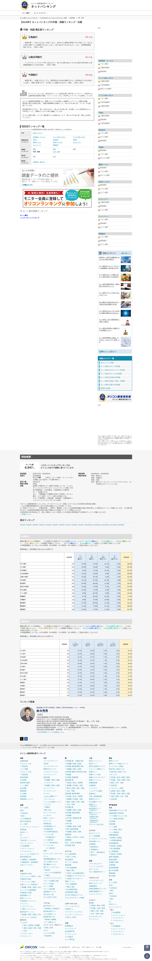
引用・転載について (88, 947)
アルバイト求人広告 (96, 824)
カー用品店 (69, 937)
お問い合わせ (76, 947)
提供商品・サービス (39, 137)
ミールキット (48, 783)
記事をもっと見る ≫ (107, 352)
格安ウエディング (95, 883)
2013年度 (96, 525)
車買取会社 (47, 823)
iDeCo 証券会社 (25, 821)
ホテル (45, 930)
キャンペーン (37, 145)
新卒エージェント (95, 813)
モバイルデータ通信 (116, 766)
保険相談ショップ (26, 799)
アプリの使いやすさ (79, 137)
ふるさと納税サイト (50, 796)
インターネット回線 (116, 788)
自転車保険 (24, 777)
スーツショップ (70, 934)
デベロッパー (26, 936)
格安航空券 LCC (49, 917)
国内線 (47, 919)
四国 (112, 783)
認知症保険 (113, 859)
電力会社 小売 (48, 894)
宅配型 (47, 807)
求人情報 (98, 947)
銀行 (23, 816)
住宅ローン (24, 832)
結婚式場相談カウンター (98, 889)
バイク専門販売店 (51, 843)
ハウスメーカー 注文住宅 (28, 917)
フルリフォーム (27, 906)
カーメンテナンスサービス (53, 853)
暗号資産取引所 (25, 857)
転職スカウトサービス (97, 777)
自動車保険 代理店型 (116, 813)
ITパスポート (77, 878)
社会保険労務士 (78, 873)
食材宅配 (46, 777)
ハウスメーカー (27, 933)
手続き (35, 140)
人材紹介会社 (94, 817)
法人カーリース (94, 833)
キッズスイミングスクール (74, 914)
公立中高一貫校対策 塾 (73, 818)
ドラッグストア (70, 929)
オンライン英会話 (71, 862)
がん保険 (23, 793)
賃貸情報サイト (25, 895)
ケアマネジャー (80, 876)
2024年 (22, 525)
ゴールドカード (27, 851)
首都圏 (24, 887)
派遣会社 (92, 793)
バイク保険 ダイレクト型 (118, 816)
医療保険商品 (113, 835)
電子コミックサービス (51, 867)
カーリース (47, 821)
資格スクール (70, 881)
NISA (22, 810)
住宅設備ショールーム (28, 901)
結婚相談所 (93, 886)
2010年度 (120, 525)
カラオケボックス (95, 916)
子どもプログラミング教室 (74, 898)
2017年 (68, 525)
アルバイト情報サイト (97, 769)
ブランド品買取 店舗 (50, 881)
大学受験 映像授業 (71, 777)
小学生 (81, 837)
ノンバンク (32, 840)
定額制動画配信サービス (52, 859)
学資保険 (23, 796)
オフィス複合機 (49, 889)
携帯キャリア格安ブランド (118, 764)
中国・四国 (37, 928)
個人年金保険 (113, 870)
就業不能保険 (113, 857)
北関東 (30, 925)
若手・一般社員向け (98, 852)
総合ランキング (38, 133)
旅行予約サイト (49, 906)
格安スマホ (122, 772)
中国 (128, 780)
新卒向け (94, 855)
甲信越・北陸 (78, 785)
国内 (46, 928)
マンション (26, 876)
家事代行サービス (49, 769)
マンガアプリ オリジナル (52, 878)
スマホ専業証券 (25, 819)
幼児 (68, 857)
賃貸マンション (25, 898)
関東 (34, 149)
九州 (39, 887)
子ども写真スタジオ (50, 862)
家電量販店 (69, 926)
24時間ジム (69, 909)
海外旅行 (56, 908)
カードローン (25, 838)
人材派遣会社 (94, 821)
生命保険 (23, 788)
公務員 (69, 878)
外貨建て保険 (113, 862)
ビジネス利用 (50, 933)
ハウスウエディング (96, 880)
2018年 (61, 525)
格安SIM (113, 772)
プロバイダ (113, 774)
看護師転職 (93, 783)
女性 (54, 156)
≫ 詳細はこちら (26, 514)
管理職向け (95, 849)
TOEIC (69, 873)
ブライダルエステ (95, 864)
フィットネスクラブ (72, 906)
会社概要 (42, 947)
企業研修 (92, 844)
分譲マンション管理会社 (29, 884)
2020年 (48, 525)
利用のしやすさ (58, 142)
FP (68, 868)
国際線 (53, 919)
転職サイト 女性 (95, 774)
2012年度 (104, 525)
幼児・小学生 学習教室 (73, 843)
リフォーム (24, 904)
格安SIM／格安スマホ (117, 769)
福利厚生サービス (49, 892)
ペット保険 (24, 785)
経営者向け (95, 847)
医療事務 (73, 868)
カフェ (45, 856)
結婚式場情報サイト (96, 891)
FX (21, 835)
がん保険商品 (113, 851)
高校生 (69, 837)
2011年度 (112, 525)
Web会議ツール (94, 841)
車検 (45, 851)
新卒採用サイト (94, 809)
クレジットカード (26, 843)
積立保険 (112, 876)
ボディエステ (94, 869)
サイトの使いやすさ (59, 137)
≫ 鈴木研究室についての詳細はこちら (50, 732)
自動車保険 (24, 761)
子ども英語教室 (70, 854)
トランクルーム (49, 799)
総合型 (47, 870)
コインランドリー (49, 774)
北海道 (69, 783)
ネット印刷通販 (94, 836)
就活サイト (93, 764)
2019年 (55, 525)
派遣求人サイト (94, 799)
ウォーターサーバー (50, 761)
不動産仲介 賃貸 (26, 893)
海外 (51, 928)
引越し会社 (47, 810)
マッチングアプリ (95, 894)
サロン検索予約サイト (97, 872)
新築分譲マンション (27, 912)
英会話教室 (69, 859)
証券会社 (25, 813)
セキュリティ (77, 142)
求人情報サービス (95, 802)
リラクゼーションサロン (74, 912)
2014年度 (88, 525)
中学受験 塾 (69, 807)
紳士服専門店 (70, 931)
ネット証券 (24, 808)
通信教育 (68, 834)
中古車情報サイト (49, 826)
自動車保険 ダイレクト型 (118, 810)
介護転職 (92, 785)
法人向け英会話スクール (74, 895)
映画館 (91, 903)
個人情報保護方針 (64, 947)
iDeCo (111, 893)
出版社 (47, 875)
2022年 (35, 525)
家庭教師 (68, 840)
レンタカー (47, 815)
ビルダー (25, 922)
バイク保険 (24, 769)
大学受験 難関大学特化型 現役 (76, 772)
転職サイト (93, 772)
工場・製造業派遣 (95, 796)
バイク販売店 (48, 840)
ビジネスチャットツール (98, 839)
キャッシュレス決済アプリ (29, 854)
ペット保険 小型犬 (115, 829)
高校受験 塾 (69, 780)
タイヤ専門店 (70, 939)
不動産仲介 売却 (26, 874)
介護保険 (112, 865)
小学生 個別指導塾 (71, 829)
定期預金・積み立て (39, 162)
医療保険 (23, 791)
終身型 (112, 838)
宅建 (68, 870)
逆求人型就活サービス (97, 766)
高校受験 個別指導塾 (72, 793)
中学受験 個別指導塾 (72, 813)
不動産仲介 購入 (26, 879)
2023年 (29, 525)
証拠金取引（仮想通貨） (30, 862)
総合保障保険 (113, 868)
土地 (39, 876)
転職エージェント (95, 780)
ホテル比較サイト (49, 914)
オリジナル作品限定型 (53, 872)
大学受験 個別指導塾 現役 (74, 766)
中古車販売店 (48, 829)
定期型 (119, 838)
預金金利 (55, 140)
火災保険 (23, 780)
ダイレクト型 (26, 764)
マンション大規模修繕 (28, 890)
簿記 (73, 870)
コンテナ (48, 804)
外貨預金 (23, 829)
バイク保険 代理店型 (116, 819)
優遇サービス (37, 142)
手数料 (75, 140)
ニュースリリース (51, 947)
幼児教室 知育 (70, 845)
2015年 (81, 525)
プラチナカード (118, 920)
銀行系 (24, 840)
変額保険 (112, 873)
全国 (101, 914)
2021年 (42, 525)
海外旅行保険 (25, 783)
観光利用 (48, 936)
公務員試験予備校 (71, 892)
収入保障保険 (115, 848)
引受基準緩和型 (116, 840)
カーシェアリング (49, 813)
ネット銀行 (24, 215)
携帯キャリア (113, 761)
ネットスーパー (49, 788)
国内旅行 (48, 908)
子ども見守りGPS (49, 897)
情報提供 (55, 145)
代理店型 (25, 766)
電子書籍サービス (49, 864)
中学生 (75, 837)
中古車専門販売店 (51, 832)
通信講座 (68, 865)
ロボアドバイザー (26, 865)
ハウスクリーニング (50, 772)
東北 (25, 925)
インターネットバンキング (29, 218)
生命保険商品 (113, 843)
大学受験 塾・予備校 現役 (74, 761)
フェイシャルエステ (96, 866)
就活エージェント (95, 761)
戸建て (33, 876)
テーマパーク (94, 919)
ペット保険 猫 (114, 832)
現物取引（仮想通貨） (30, 859)
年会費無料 (26, 846)
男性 (34, 156)
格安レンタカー (49, 818)
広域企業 (113, 785)
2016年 (74, 525)
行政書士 (70, 876)
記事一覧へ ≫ (125, 253)
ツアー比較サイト (49, 922)
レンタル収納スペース (53, 802)
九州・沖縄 (56, 152)
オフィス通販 (48, 886)
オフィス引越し (49, 883)
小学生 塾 (68, 823)
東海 (54, 149)
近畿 (74, 149)
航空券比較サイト (49, 911)
